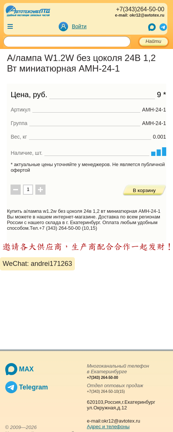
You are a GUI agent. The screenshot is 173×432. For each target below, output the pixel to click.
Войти (79, 26)
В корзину (144, 190)
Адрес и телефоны (108, 426)
